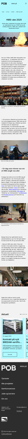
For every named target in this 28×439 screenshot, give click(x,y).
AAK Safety (20, 191)
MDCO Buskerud (13, 189)
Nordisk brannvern (9, 194)
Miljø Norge (23, 193)
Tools (2, 186)
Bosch (16, 187)
